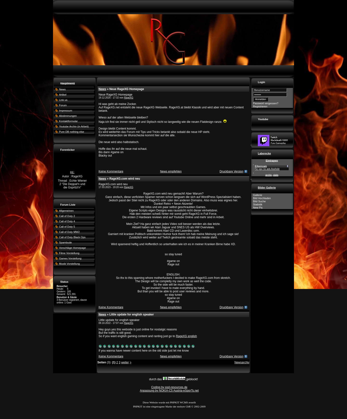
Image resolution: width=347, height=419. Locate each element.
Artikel (63, 94)
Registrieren (260, 106)
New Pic (258, 207)
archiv (268, 175)
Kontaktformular (68, 121)
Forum (63, 105)
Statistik (257, 204)
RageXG (128, 97)
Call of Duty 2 (67, 216)
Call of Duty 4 (67, 221)
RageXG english (186, 336)
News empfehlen (170, 171)
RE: (72, 172)
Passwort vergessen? (265, 103)
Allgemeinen (66, 210)
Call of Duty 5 (67, 226)
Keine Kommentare (111, 171)
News (62, 89)
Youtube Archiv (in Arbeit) (74, 126)
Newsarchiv (241, 362)
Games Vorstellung (70, 258)
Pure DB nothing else (71, 131)
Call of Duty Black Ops (72, 237)
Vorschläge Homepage (72, 247)
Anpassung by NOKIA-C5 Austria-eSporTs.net (169, 390)
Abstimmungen (68, 115)
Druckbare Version (231, 171)
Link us (63, 99)
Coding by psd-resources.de (169, 387)
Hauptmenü (67, 83)
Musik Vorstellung (69, 263)
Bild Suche (259, 201)
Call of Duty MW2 (69, 231)
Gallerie (257, 195)
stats (275, 175)
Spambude (65, 242)
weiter (125, 362)
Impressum (65, 110)
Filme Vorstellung (69, 253)
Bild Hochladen (262, 198)
